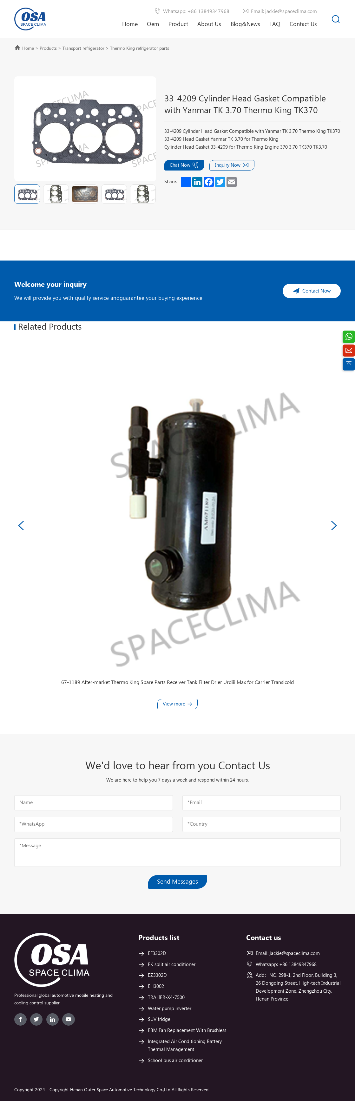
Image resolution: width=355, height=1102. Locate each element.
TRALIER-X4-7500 (166, 999)
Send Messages (177, 883)
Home (130, 24)
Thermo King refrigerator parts (139, 48)
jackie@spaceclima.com (295, 955)
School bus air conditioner (175, 1062)
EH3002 (156, 988)
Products (48, 48)
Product (178, 24)
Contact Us (303, 24)
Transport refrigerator (83, 48)
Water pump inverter (169, 1010)
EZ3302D (157, 977)
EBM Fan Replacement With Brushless (187, 1032)
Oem (153, 24)
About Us (209, 29)
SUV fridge (159, 1021)
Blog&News (245, 24)
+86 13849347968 (298, 966)
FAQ (274, 24)
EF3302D (157, 955)
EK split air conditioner (171, 966)
